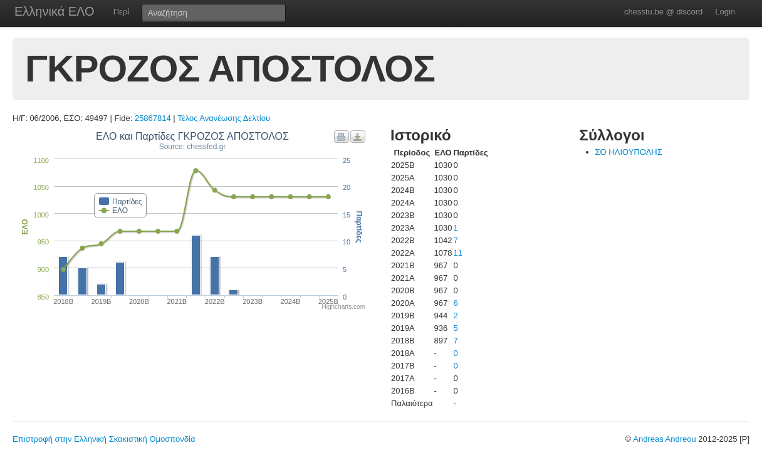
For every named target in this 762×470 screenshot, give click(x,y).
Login (725, 11)
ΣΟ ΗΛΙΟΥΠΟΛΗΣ (628, 152)
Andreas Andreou (664, 439)
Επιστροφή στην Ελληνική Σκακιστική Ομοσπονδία (104, 439)
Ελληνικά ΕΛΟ (54, 11)
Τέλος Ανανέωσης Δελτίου (223, 118)
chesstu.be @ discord (663, 11)
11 (457, 253)
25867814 (153, 118)
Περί (121, 11)
